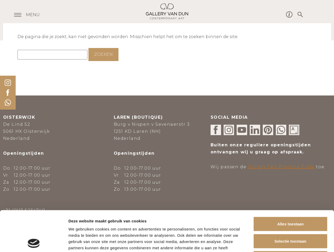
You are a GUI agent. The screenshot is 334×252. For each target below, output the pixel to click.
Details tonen (282, 241)
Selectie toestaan (291, 201)
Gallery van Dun (167, 11)
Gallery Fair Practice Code (281, 166)
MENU (33, 15)
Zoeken (103, 54)
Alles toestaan (290, 183)
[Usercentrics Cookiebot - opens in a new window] (34, 242)
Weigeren (290, 217)
